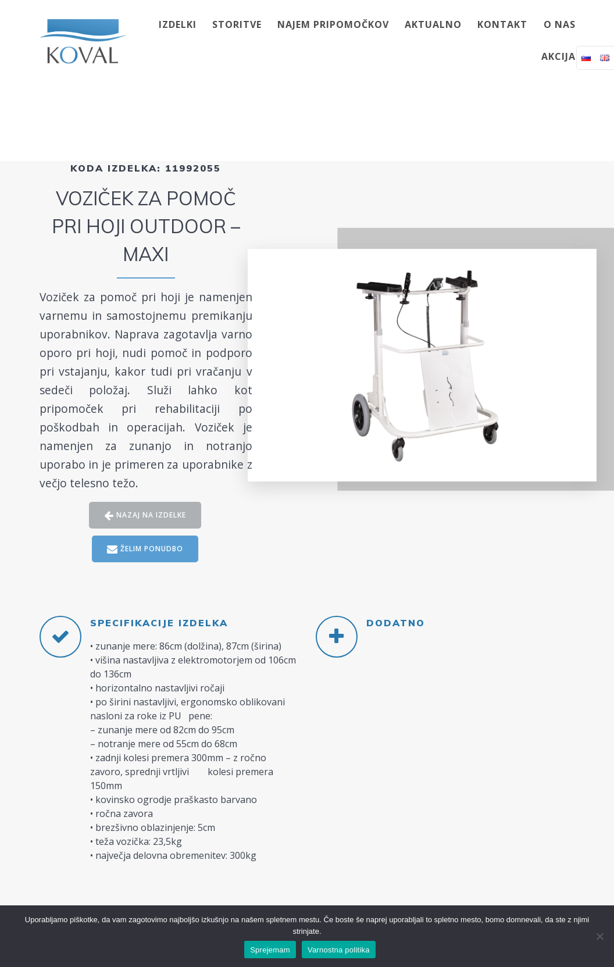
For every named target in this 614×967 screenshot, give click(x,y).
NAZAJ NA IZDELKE (145, 515)
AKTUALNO (433, 24)
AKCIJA (558, 56)
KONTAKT (502, 24)
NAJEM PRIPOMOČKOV (333, 24)
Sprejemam (270, 949)
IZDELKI (178, 24)
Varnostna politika (339, 949)
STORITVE (237, 24)
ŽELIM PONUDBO (145, 549)
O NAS (560, 24)
